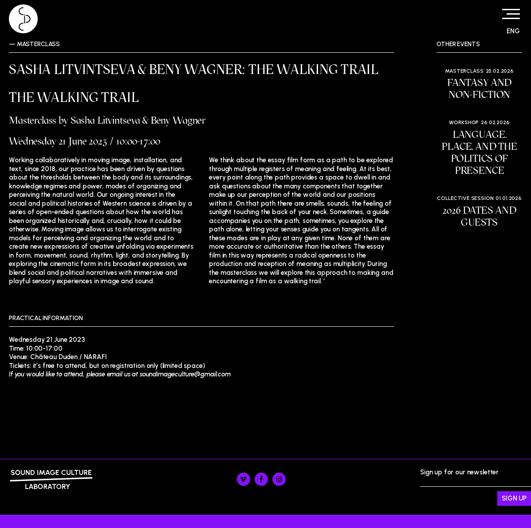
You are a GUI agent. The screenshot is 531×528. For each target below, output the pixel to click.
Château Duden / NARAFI (68, 357)
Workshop (464, 122)
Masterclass (38, 44)
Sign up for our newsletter (475, 487)
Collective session (465, 198)
